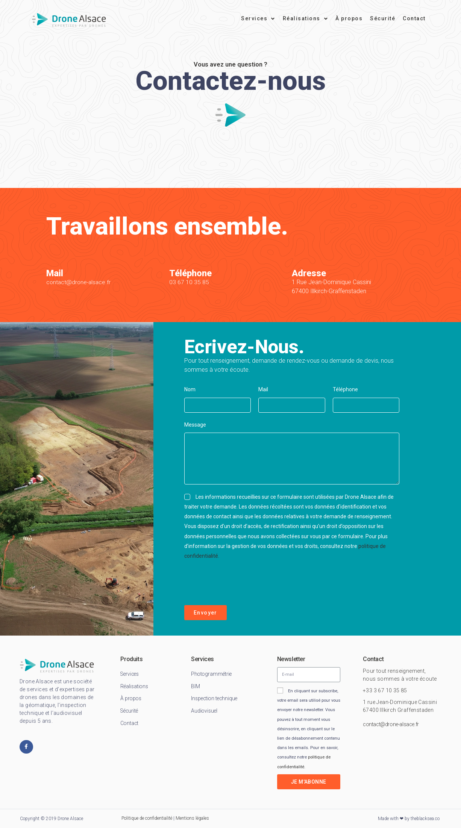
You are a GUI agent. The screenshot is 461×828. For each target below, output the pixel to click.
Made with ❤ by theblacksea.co (409, 818)
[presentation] (241, 583)
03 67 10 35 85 (189, 282)
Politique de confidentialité (146, 818)
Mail (263, 389)
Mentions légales (192, 818)
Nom (190, 389)
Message (195, 425)
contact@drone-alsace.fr (79, 282)
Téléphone (345, 389)
